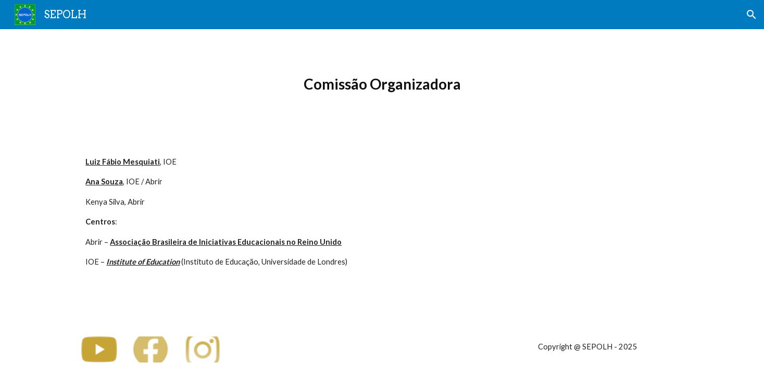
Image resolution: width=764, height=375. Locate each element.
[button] (751, 14)
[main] (381, 84)
